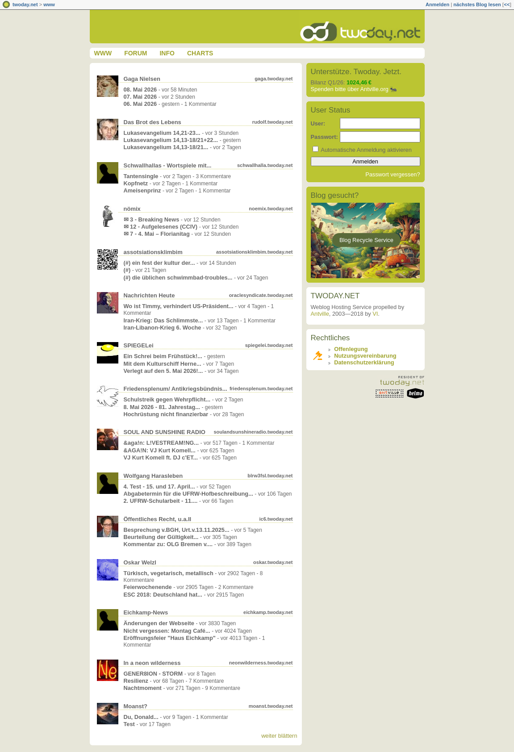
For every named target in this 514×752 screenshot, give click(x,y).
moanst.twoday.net (271, 706)
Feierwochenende (148, 587)
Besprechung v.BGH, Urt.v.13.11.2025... (177, 529)
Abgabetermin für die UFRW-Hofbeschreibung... (188, 493)
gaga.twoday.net (274, 78)
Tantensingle (141, 176)
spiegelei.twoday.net (269, 345)
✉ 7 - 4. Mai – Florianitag (157, 233)
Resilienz (136, 680)
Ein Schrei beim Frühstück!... (163, 356)
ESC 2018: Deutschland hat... (163, 594)
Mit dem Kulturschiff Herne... (162, 363)
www (49, 4)
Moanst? (135, 706)
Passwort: (324, 137)
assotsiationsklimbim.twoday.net (254, 252)
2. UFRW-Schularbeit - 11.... (161, 500)
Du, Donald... (141, 717)
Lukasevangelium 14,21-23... (162, 133)
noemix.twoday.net (271, 208)
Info (166, 53)
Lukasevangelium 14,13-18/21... (166, 147)
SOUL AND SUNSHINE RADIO (164, 432)
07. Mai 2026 (140, 96)
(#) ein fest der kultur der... (159, 262)
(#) (127, 270)
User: (318, 123)
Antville (320, 313)
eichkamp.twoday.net (268, 612)
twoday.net (25, 4)
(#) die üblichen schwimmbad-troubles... (178, 277)
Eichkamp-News (146, 612)
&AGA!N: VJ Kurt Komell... (160, 450)
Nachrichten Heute (149, 295)
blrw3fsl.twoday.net (270, 475)
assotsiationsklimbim (153, 252)
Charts (200, 53)
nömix (132, 208)
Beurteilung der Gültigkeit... (161, 537)
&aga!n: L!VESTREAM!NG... (161, 442)
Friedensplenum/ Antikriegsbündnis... (175, 388)
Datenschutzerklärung (364, 362)
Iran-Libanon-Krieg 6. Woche (162, 327)
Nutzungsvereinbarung (365, 355)
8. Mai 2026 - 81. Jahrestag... (162, 407)
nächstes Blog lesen (477, 4)
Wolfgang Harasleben (153, 475)
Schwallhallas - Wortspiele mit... (168, 165)
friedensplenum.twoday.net (261, 388)
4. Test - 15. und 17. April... (159, 486)
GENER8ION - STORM (153, 673)
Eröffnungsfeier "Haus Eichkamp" (170, 638)
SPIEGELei (139, 345)
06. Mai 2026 (140, 103)
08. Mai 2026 (140, 89)
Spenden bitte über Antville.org (350, 89)
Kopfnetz (136, 183)
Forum (135, 53)
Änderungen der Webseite (159, 623)
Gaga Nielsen (142, 78)
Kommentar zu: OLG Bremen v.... (168, 544)
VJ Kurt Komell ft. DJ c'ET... (161, 457)
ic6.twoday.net (276, 519)
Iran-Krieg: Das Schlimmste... (163, 320)
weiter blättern (279, 735)
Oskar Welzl (140, 562)
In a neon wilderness (152, 663)
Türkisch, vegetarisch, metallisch (168, 573)
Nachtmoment (143, 688)
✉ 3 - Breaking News (152, 219)
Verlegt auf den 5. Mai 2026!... (163, 371)
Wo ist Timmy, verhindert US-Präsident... (179, 306)
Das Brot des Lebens (152, 122)
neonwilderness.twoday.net (261, 662)
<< (507, 4)
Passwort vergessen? (392, 174)
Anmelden (437, 4)
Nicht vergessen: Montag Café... (167, 630)
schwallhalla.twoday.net (265, 165)
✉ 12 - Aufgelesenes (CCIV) (161, 226)
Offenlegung (351, 349)
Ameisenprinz (142, 190)
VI (375, 313)
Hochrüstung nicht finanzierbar (166, 414)
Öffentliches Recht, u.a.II (158, 519)
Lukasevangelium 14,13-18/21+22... (171, 140)
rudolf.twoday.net (272, 122)
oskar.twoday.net (273, 562)
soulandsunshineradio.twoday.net (253, 431)
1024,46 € (359, 82)
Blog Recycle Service (366, 240)
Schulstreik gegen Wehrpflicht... (167, 399)
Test (129, 724)
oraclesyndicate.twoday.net (261, 295)
